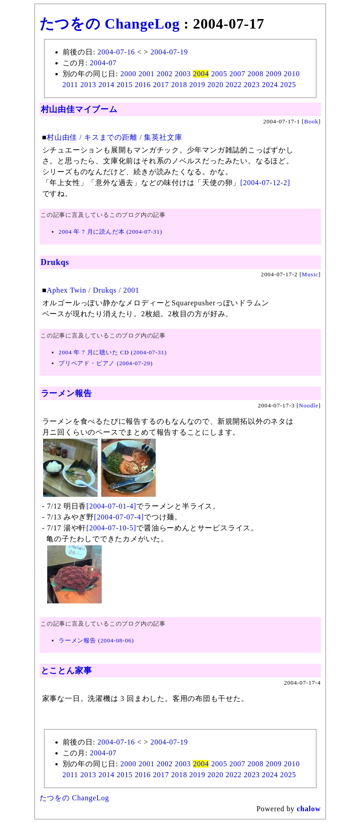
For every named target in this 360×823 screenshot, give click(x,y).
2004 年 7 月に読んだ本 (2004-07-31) (110, 231)
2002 (165, 74)
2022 (234, 84)
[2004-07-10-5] (111, 528)
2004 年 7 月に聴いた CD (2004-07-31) (113, 352)
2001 (146, 74)
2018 (179, 84)
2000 (128, 74)
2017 (161, 84)
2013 (88, 84)
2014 (106, 84)
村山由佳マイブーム (79, 109)
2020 (215, 84)
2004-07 (103, 63)
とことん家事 (66, 670)
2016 (143, 84)
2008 (255, 74)
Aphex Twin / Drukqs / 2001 (93, 290)
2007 (237, 74)
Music (310, 274)
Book (311, 121)
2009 (273, 74)
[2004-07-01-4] (111, 506)
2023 (252, 84)
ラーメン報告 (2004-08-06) (96, 640)
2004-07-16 (116, 52)
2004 (201, 74)
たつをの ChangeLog (109, 23)
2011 (71, 84)
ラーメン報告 (66, 393)
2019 (197, 84)
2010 (292, 74)
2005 (219, 74)
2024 (270, 84)
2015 (125, 84)
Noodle (308, 405)
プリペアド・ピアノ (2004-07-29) (106, 363)
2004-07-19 (169, 52)
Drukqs (55, 262)
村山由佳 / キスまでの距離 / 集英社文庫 (114, 137)
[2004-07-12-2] (265, 182)
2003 (183, 74)
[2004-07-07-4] (119, 517)
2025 (288, 84)
